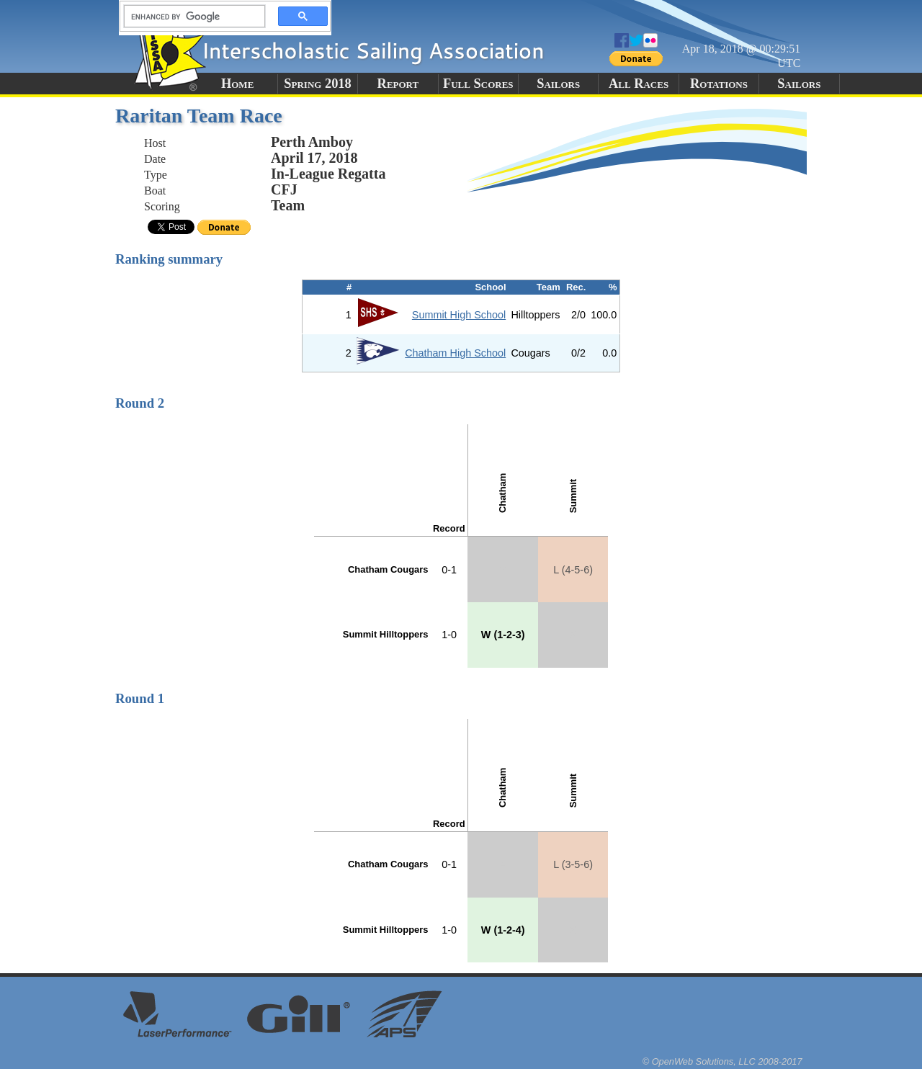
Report (398, 83)
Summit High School (459, 315)
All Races (638, 83)
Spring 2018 (318, 83)
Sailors (558, 83)
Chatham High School (455, 353)
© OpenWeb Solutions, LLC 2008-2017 (722, 1061)
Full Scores (478, 83)
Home (237, 83)
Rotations (719, 83)
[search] (190, 16)
